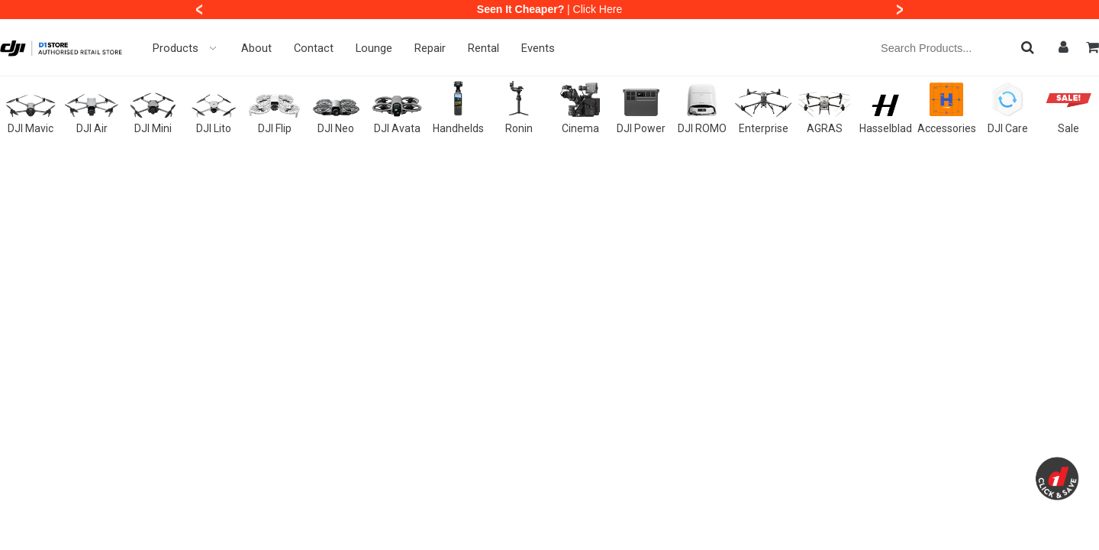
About (256, 48)
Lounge (374, 48)
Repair (430, 48)
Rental (483, 48)
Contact (314, 48)
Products (186, 48)
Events (538, 48)
